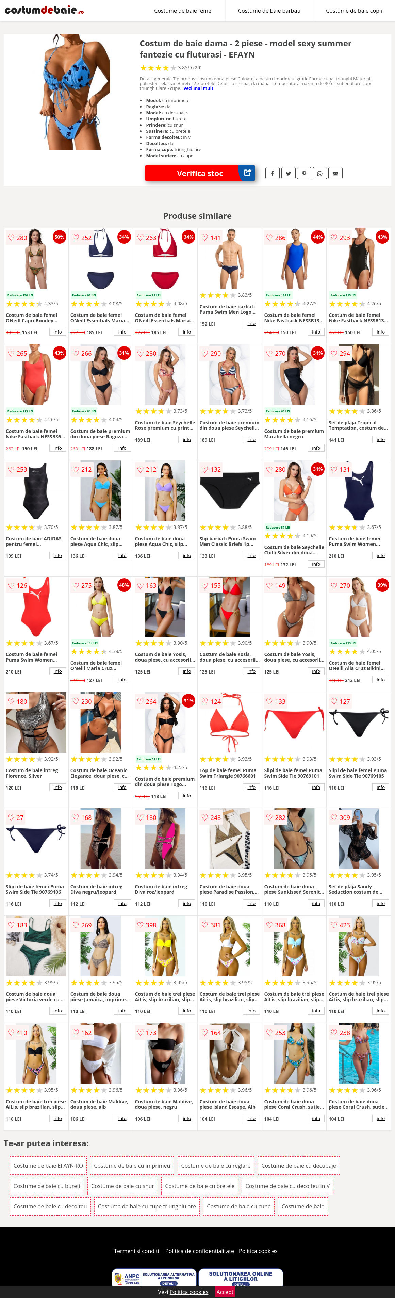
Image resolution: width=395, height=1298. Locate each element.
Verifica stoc (216, 173)
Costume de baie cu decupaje (299, 1165)
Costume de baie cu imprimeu (132, 1165)
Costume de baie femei (183, 10)
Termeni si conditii (137, 1251)
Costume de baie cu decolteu (50, 1206)
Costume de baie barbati (269, 10)
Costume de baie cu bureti (47, 1186)
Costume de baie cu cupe (238, 1206)
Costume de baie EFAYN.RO (48, 1165)
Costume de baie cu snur (122, 1186)
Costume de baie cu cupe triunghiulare (147, 1206)
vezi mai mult (199, 88)
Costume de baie (303, 1206)
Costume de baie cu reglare (216, 1165)
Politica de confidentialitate (199, 1251)
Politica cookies (258, 1251)
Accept (225, 1292)
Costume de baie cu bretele (199, 1186)
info (58, 332)
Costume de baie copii (354, 10)
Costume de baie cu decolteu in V (288, 1186)
